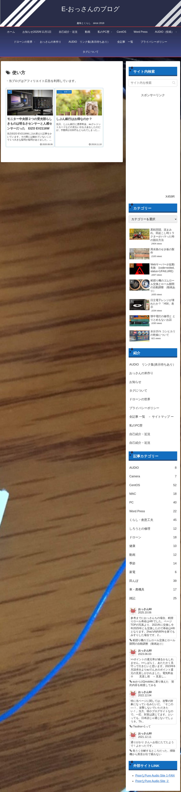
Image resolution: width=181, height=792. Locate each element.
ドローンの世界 (139, 399)
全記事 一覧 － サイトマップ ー (151, 416)
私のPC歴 (135, 425)
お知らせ (135, 382)
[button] (174, 83)
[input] (153, 83)
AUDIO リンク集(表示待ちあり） (152, 364)
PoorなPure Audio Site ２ (152, 782)
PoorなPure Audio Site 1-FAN (155, 777)
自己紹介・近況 (139, 434)
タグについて (138, 390)
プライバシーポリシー (144, 408)
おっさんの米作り (141, 373)
